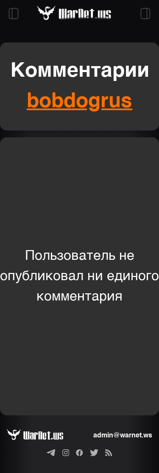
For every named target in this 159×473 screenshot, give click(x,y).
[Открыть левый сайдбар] (13, 13)
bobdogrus (79, 102)
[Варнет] (42, 435)
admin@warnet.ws (122, 435)
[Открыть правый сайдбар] (145, 13)
